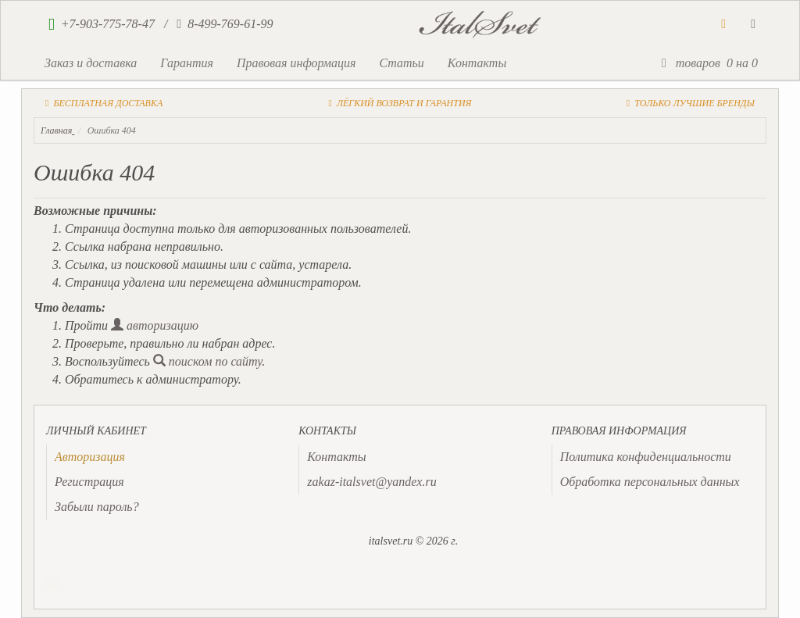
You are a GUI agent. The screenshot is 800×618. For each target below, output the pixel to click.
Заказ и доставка (91, 63)
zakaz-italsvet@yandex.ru (371, 481)
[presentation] (90, 456)
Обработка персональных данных (650, 481)
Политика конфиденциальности (645, 456)
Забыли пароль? (97, 506)
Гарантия (186, 63)
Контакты (477, 63)
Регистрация (89, 481)
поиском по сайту (207, 361)
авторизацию (154, 325)
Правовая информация (296, 63)
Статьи (401, 63)
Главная (56, 130)
